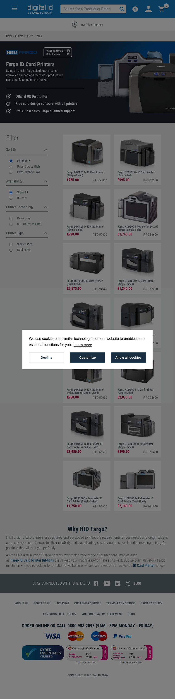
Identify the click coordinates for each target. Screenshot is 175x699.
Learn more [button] (83, 345)
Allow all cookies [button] (128, 357)
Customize (87, 357)
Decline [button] (46, 357)
